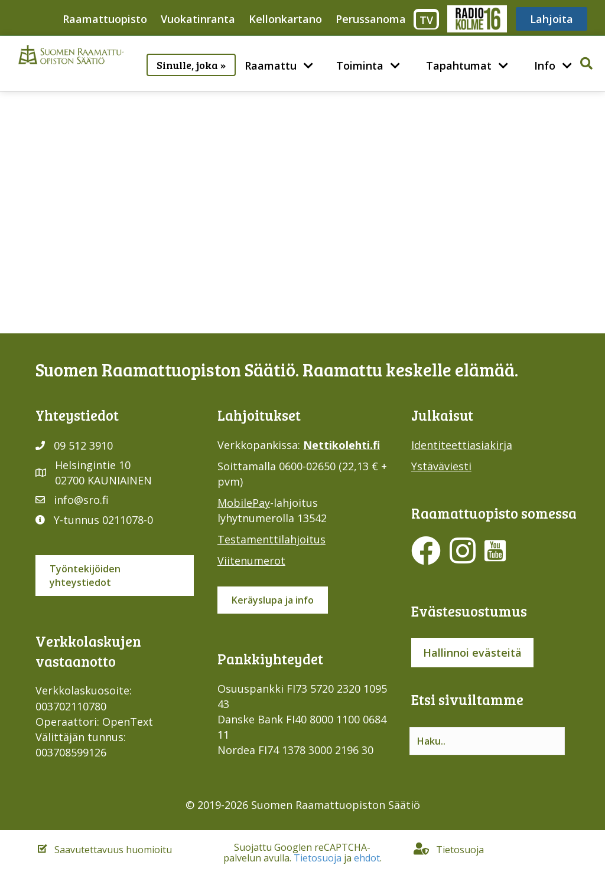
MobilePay (243, 503)
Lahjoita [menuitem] (551, 19)
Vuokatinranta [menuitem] (198, 19)
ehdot (367, 857)
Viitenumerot (251, 560)
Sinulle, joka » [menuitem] (191, 65)
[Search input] (487, 741)
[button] (227, 56)
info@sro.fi (81, 500)
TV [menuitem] (426, 20)
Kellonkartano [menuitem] (285, 19)
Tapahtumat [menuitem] (459, 65)
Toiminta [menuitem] (359, 65)
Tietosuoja (317, 857)
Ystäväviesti (441, 466)
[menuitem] (308, 65)
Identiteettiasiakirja (461, 445)
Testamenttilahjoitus (271, 539)
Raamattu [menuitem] (271, 65)
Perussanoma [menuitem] (371, 19)
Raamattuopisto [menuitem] (105, 19)
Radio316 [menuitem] (476, 19)
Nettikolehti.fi (341, 445)
